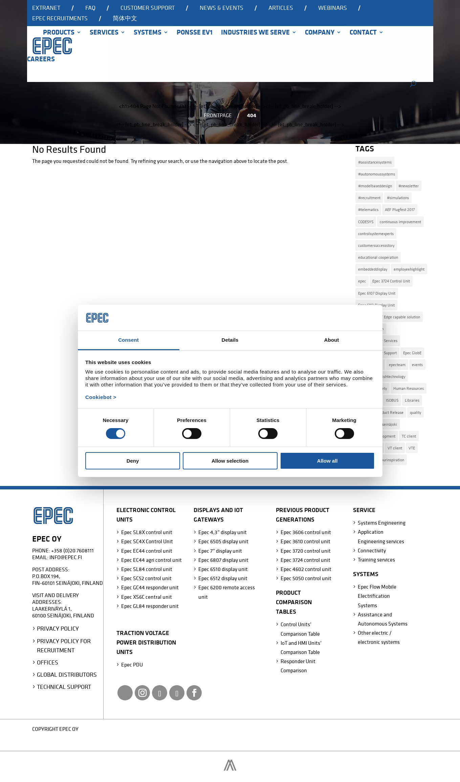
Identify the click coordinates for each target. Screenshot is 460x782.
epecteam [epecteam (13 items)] (397, 364)
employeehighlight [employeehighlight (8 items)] (409, 269)
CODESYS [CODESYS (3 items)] (365, 221)
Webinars (332, 8)
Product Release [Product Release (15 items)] (389, 412)
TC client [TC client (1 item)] (409, 436)
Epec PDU (132, 664)
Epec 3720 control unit (306, 550)
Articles (280, 8)
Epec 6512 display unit (222, 578)
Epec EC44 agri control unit (151, 559)
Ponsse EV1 (195, 33)
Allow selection (230, 461)
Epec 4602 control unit (306, 569)
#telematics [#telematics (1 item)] (368, 209)
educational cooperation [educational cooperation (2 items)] (378, 257)
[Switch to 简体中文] (125, 20)
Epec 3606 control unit (306, 532)
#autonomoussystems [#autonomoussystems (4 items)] (376, 173)
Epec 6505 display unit (223, 541)
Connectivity (372, 550)
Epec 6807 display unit (223, 559)
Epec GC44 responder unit (150, 587)
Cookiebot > (100, 397)
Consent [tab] (128, 340)
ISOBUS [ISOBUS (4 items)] (392, 400)
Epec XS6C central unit (146, 596)
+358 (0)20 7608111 (72, 550)
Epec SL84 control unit (146, 569)
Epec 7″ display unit (220, 550)
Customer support (148, 8)
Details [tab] (230, 340)
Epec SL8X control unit (146, 532)
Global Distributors (67, 674)
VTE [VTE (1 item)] (412, 447)
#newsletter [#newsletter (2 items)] (408, 185)
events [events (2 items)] (417, 364)
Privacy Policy (58, 628)
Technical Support (64, 687)
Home (31, 41)
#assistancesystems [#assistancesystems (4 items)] (375, 162)
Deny (133, 461)
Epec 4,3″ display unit (222, 532)
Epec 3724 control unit (305, 559)
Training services (376, 559)
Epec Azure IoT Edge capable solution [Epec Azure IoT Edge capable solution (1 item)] (389, 316)
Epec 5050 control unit (306, 578)
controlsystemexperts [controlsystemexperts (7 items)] (376, 233)
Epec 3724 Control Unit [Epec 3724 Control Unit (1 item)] (391, 280)
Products (58, 33)
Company (319, 33)
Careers (41, 60)
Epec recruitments (60, 18)
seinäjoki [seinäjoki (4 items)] (389, 424)
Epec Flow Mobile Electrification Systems (377, 595)
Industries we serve (255, 33)
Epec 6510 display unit (223, 569)
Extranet (46, 8)
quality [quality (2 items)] (415, 412)
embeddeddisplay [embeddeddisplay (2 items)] (372, 269)
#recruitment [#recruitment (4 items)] (369, 197)
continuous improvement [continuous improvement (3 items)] (400, 221)
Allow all (327, 461)
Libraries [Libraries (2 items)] (412, 400)
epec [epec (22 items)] (362, 280)
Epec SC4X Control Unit (147, 541)
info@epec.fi (65, 557)
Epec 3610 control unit (305, 541)
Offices (47, 662)
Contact (363, 33)
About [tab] (331, 340)
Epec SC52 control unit (146, 578)
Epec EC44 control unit (146, 550)
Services (104, 33)
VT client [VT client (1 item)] (395, 447)
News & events (221, 8)
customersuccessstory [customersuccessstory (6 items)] (376, 245)
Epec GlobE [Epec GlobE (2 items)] (412, 352)
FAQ (90, 8)
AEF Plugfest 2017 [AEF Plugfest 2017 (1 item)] (400, 209)
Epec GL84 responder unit (150, 606)
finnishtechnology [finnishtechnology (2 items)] (390, 376)
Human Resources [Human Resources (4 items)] (408, 388)
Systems (147, 33)
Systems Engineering (382, 522)
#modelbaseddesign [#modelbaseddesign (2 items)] (375, 185)
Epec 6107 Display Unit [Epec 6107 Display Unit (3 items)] (376, 293)
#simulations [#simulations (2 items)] (398, 197)
